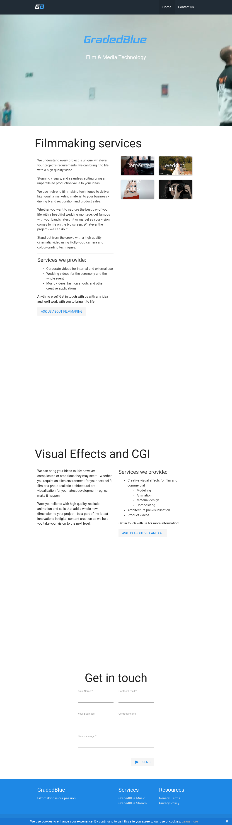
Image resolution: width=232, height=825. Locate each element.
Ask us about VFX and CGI (142, 533)
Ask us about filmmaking (61, 311)
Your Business (86, 713)
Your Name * (85, 691)
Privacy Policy (169, 803)
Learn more (190, 821)
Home (166, 7)
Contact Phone (127, 713)
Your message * (87, 736)
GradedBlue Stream (132, 803)
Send (142, 762)
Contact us (186, 7)
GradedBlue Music (131, 798)
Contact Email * (127, 691)
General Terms (169, 798)
